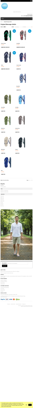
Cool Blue (16, 107)
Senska (31, 306)
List (5, 26)
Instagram (31, 1)
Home (1, 21)
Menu (2, 18)
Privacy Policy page (7, 405)
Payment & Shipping (4, 280)
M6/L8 (1, 198)
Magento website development (25, 306)
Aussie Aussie (18, 65)
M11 (1, 204)
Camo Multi (3, 107)
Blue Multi (18, 86)
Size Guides (2, 288)
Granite (16, 149)
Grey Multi (18, 43)
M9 (1, 202)
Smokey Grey (17, 128)
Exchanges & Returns (4, 281)
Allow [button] (30, 404)
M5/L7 (1, 197)
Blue (2, 170)
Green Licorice (3, 43)
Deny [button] (26, 404)
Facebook (30, 1)
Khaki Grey (3, 128)
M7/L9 (1, 199)
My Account (23, 15)
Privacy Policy (3, 282)
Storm (2, 65)
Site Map (2, 291)
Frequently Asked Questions (5, 287)
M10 (1, 203)
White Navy (3, 149)
